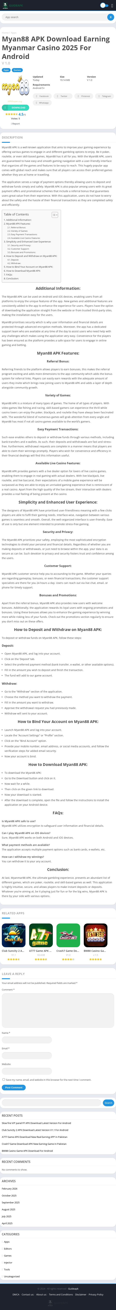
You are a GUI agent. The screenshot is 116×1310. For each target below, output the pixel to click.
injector (8, 1262)
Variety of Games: (19, 231)
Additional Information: (19, 219)
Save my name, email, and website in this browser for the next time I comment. (48, 1079)
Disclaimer (80, 1294)
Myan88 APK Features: (18, 223)
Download (13, 108)
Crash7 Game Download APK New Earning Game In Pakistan (34, 1143)
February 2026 (9, 1188)
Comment (8, 989)
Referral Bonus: (18, 227)
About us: (41, 1294)
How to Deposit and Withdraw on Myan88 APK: (31, 256)
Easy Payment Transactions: (24, 234)
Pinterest (83, 96)
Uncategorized (12, 1276)
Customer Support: (20, 248)
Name (6, 1032)
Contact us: (28, 1294)
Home (5, 32)
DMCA (16, 1294)
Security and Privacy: (21, 245)
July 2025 (6, 1216)
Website (6, 1064)
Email (5, 1048)
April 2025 (7, 1223)
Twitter (61, 96)
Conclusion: (12, 278)
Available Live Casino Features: (25, 238)
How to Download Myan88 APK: (23, 270)
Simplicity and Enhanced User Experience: (28, 241)
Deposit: (15, 259)
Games (17, 70)
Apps (13, 32)
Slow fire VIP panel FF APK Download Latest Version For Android (36, 1123)
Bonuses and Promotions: (23, 252)
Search (108, 1102)
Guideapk (73, 1288)
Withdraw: (16, 263)
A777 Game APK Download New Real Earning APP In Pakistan (34, 1137)
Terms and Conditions (61, 1294)
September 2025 (10, 1202)
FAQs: (9, 274)
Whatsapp (42, 102)
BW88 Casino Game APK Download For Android (27, 1150)
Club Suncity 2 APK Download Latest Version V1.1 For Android (35, 1130)
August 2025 (8, 1209)
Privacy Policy (96, 1294)
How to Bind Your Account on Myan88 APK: (29, 266)
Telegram (104, 96)
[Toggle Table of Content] (53, 215)
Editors (8, 1248)
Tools (7, 1269)
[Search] (58, 17)
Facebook (42, 96)
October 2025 (9, 1195)
